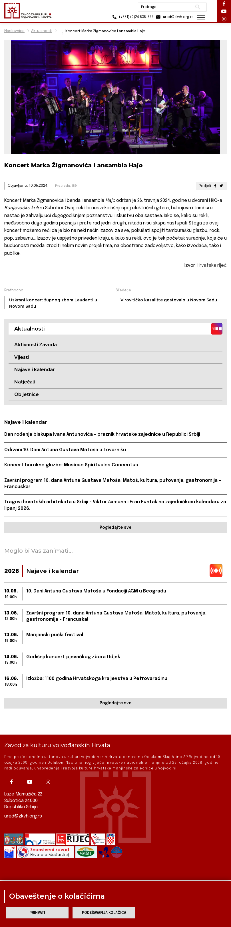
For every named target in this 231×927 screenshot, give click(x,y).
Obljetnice (26, 394)
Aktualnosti (41, 31)
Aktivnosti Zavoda (35, 344)
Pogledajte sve (115, 528)
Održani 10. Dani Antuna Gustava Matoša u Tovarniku (65, 449)
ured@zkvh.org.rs (23, 807)
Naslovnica (14, 31)
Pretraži (197, 7)
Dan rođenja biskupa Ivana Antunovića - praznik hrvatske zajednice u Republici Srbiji (102, 434)
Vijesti (21, 357)
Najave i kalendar (34, 369)
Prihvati (37, 913)
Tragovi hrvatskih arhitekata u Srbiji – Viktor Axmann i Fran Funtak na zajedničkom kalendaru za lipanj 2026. (115, 505)
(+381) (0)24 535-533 (131, 17)
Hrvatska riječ (212, 265)
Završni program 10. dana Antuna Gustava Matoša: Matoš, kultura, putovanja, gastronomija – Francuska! (112, 483)
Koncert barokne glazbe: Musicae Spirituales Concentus (71, 465)
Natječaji (24, 382)
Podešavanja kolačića (104, 913)
